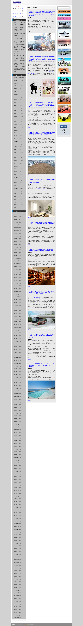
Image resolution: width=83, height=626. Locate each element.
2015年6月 (16, 573)
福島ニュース (16, 97)
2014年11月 (16, 592)
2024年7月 (16, 272)
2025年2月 (16, 252)
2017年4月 (16, 512)
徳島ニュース (16, 180)
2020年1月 (16, 421)
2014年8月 (16, 601)
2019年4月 (16, 446)
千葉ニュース (16, 110)
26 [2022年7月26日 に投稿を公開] (15, 16)
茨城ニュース (16, 105)
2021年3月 (16, 382)
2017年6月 (16, 507)
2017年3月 (16, 515)
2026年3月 (16, 216)
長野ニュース (16, 121)
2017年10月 (16, 496)
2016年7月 (16, 537)
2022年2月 (16, 352)
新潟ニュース (16, 119)
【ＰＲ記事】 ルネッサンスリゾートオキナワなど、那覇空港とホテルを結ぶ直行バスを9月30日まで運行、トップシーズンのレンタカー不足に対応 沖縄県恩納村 (42, 292)
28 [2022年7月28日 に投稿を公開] (18, 16)
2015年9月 (16, 565)
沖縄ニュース (16, 207)
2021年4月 (16, 379)
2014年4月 (16, 612)
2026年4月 (16, 213)
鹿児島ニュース (17, 204)
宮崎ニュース (16, 202)
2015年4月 (16, 579)
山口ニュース (16, 168)
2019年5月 (16, 443)
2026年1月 (16, 222)
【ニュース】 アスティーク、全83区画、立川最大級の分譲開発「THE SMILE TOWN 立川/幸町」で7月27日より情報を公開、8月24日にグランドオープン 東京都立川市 (42, 133)
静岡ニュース (16, 127)
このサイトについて (18, 77)
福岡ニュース (16, 188)
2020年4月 (16, 413)
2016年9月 (16, 532)
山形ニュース (16, 94)
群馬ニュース (16, 99)
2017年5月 (16, 509)
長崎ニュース (16, 193)
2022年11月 (16, 327)
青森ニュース (16, 83)
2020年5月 (16, 410)
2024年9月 (16, 266)
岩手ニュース (16, 88)
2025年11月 (16, 227)
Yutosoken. (25, 624)
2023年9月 (16, 299)
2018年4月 (16, 479)
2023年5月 (16, 310)
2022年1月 (16, 354)
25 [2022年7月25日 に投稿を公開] (13, 16)
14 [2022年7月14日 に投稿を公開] (18, 13)
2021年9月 (16, 366)
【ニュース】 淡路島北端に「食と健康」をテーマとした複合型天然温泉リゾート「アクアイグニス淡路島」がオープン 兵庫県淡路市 (42, 365)
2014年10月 (16, 595)
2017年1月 (16, 521)
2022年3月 (16, 349)
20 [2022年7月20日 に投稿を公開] (17, 14)
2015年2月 (16, 584)
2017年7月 (16, 504)
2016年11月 (16, 526)
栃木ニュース (16, 102)
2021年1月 (16, 388)
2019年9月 (16, 432)
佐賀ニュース (16, 191)
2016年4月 (16, 545)
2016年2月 (16, 551)
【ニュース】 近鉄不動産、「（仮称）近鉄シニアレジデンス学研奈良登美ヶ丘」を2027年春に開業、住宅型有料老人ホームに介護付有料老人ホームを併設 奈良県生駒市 (19, 46)
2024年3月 (16, 283)
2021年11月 (16, 360)
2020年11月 (16, 393)
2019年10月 (16, 429)
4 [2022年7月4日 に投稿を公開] (13, 11)
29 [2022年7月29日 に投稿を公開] (20, 16)
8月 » (16, 18)
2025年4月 (16, 247)
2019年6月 (16, 440)
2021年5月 (16, 377)
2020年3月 (16, 415)
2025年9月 (16, 233)
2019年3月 (16, 449)
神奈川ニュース (17, 116)
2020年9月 (16, 399)
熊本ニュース (16, 199)
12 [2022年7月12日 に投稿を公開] (15, 13)
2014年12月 (16, 590)
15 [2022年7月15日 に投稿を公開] (20, 13)
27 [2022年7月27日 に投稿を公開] (17, 16)
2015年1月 (16, 587)
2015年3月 (16, 581)
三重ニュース (16, 146)
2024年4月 (16, 280)
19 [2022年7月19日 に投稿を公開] (15, 14)
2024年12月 (16, 258)
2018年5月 (16, 476)
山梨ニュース (16, 124)
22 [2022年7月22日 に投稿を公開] (20, 14)
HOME (66, 2)
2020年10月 (16, 396)
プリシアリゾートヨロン (40, 188)
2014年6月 (16, 606)
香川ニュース (16, 177)
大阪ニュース (16, 155)
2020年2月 (16, 418)
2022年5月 (16, 343)
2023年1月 (16, 321)
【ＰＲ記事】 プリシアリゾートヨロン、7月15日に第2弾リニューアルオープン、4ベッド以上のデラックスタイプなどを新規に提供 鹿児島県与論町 (42, 181)
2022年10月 (16, 330)
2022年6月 (16, 341)
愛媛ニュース (16, 182)
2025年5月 (16, 244)
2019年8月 (16, 435)
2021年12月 (16, 357)
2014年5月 (16, 609)
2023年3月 (16, 316)
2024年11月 (16, 260)
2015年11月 (16, 559)
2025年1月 (16, 255)
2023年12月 (16, 291)
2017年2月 (16, 518)
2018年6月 (16, 473)
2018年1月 (16, 487)
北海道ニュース (17, 80)
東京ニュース (16, 113)
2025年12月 (16, 224)
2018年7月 (16, 471)
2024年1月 (16, 288)
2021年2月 (16, 385)
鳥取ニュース (16, 171)
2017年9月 (16, 498)
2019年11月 (16, 426)
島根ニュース (16, 174)
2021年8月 (16, 368)
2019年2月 (16, 451)
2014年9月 (16, 598)
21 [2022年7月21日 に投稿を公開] (18, 14)
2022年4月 (16, 346)
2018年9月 (16, 465)
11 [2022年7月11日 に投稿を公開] (13, 13)
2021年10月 (16, 363)
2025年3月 (16, 249)
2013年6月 (16, 615)
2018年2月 (16, 485)
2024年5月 (16, 277)
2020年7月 (16, 404)
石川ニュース (16, 138)
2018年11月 (16, 460)
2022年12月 (16, 324)
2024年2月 (16, 285)
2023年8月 (16, 302)
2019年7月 (16, 438)
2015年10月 (16, 562)
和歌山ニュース (17, 160)
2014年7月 (16, 604)
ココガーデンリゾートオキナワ (46, 298)
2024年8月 (16, 269)
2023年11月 (16, 294)
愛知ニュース (16, 130)
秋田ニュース (16, 85)
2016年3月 (16, 548)
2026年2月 (16, 219)
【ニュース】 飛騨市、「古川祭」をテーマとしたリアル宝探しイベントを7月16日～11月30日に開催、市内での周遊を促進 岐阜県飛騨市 (42, 336)
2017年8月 (16, 501)
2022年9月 (16, 332)
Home (28, 7)
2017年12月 (16, 490)
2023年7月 (16, 305)
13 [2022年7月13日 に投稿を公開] (17, 13)
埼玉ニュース (16, 108)
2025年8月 (16, 236)
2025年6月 (16, 241)
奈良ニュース (16, 149)
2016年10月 (16, 529)
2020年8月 (16, 402)
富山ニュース (16, 135)
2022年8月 (16, 335)
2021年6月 (16, 374)
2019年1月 (16, 454)
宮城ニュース (16, 91)
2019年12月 (16, 424)
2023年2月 (16, 319)
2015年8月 (16, 568)
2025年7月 (16, 238)
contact (69, 2)
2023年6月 (16, 307)
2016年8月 (16, 534)
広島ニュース (16, 166)
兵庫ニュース (16, 157)
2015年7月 (16, 570)
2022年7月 (16, 338)
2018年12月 (16, 457)
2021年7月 (16, 371)
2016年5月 (16, 543)
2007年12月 (16, 617)
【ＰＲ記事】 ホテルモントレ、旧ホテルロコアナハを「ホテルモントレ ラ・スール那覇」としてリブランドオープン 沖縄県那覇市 (19, 57)
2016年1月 (16, 554)
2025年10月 (16, 230)
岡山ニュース (16, 163)
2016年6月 (16, 540)
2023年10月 (16, 296)
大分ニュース (16, 196)
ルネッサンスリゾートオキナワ (35, 297)
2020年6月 (16, 407)
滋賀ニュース (16, 144)
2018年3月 (16, 482)
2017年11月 (16, 493)
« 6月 (13, 18)
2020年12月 (16, 390)
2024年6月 (16, 274)
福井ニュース (16, 141)
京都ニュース (16, 152)
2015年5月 (16, 576)
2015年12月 (16, 557)
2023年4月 (16, 313)
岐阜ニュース (16, 132)
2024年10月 (16, 263)
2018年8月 (16, 468)
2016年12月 (16, 523)
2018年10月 (16, 462)
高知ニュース (16, 185)
